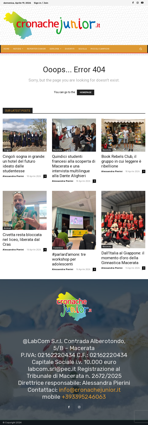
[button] (141, 49)
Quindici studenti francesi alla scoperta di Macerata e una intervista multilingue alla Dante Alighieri (73, 166)
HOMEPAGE (85, 92)
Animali (7, 228)
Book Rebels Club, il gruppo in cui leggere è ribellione (121, 161)
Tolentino (58, 247)
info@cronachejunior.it (90, 389)
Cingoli (7, 150)
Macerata (57, 150)
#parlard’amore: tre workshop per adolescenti (69, 259)
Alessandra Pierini (13, 176)
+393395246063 (84, 396)
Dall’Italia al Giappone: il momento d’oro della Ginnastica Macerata (122, 258)
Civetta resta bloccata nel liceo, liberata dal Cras (22, 239)
